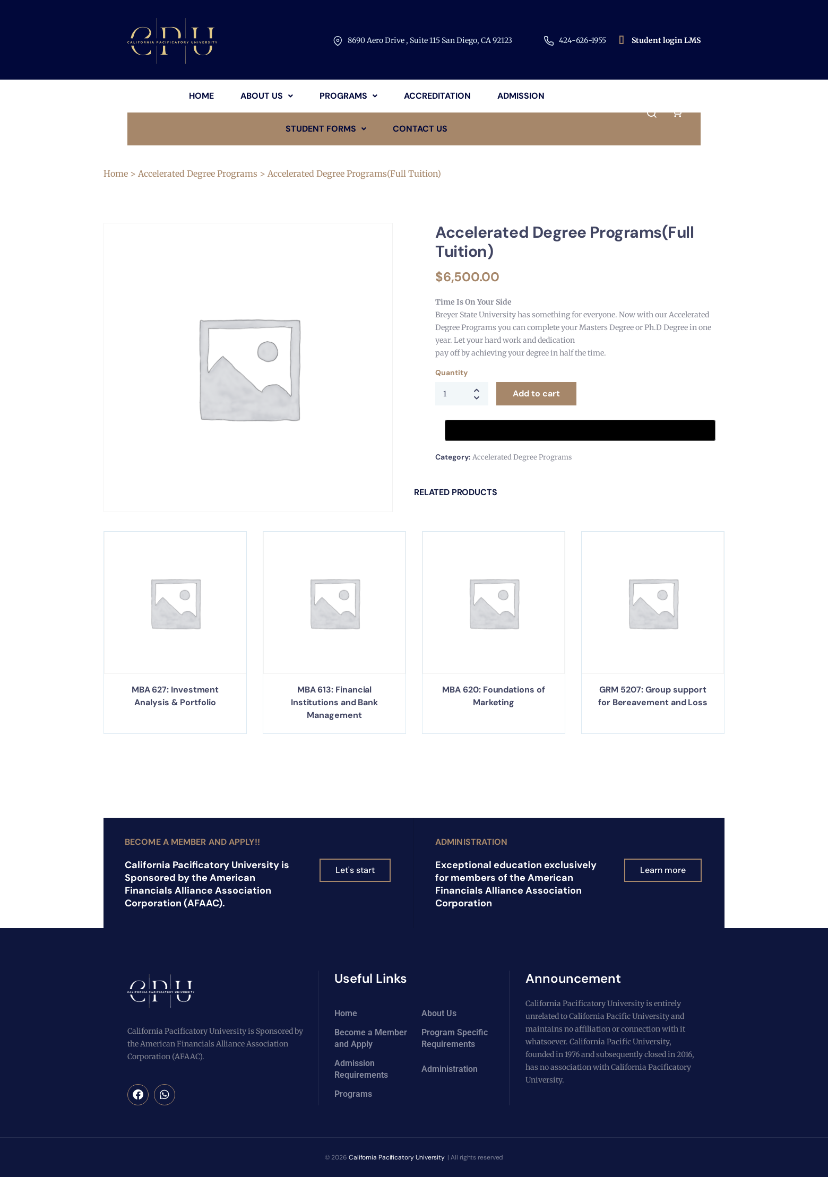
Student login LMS (666, 40)
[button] (266, 96)
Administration (471, 841)
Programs (348, 95)
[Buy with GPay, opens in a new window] (580, 430)
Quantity (451, 372)
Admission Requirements (361, 1069)
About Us (266, 95)
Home (201, 95)
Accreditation (437, 95)
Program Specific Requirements (454, 1038)
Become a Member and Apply (370, 1038)
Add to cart (536, 393)
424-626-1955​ (582, 40)
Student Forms (326, 128)
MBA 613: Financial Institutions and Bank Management (334, 702)
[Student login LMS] (621, 41)
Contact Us (420, 128)
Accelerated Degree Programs (197, 173)
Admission (521, 95)
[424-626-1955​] (549, 41)
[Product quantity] (461, 393)
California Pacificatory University (396, 1157)
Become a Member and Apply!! (192, 841)
